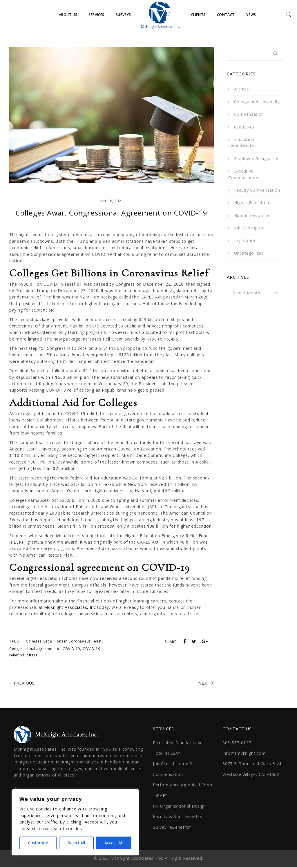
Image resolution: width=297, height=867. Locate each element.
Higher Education (251, 202)
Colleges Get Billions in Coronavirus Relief (64, 641)
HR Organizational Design (179, 806)
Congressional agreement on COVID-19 (44, 648)
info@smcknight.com (244, 753)
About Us (68, 14)
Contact (226, 14)
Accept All (113, 843)
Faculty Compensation (257, 190)
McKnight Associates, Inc (70, 607)
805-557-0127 (236, 742)
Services (96, 14)
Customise (38, 843)
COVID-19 (244, 127)
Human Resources (253, 215)
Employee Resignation (257, 158)
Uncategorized (249, 253)
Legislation (245, 240)
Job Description (250, 228)
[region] (75, 822)
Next (203, 683)
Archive (241, 89)
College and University (257, 101)
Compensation (249, 114)
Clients (198, 14)
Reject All (76, 843)
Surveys (123, 14)
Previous (24, 683)
